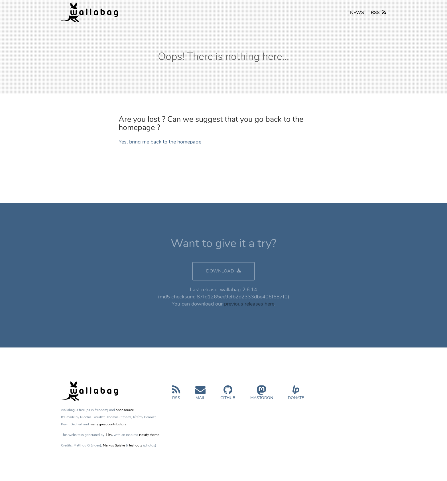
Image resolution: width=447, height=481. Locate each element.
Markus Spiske (114, 445)
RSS (378, 12)
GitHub (227, 395)
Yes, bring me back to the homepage (160, 141)
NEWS (357, 12)
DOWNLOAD (223, 271)
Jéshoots (135, 445)
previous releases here (249, 303)
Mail (200, 395)
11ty (108, 435)
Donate (296, 395)
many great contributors (108, 424)
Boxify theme (149, 435)
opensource (125, 410)
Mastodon (261, 395)
